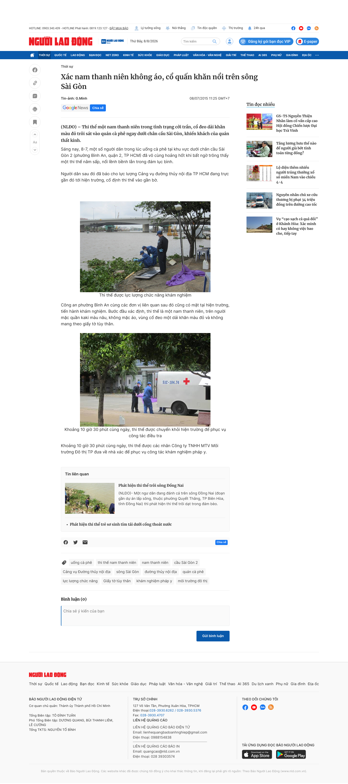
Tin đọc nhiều (260, 104)
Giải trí (231, 55)
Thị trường (232, 28)
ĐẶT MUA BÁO (118, 28)
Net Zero (112, 55)
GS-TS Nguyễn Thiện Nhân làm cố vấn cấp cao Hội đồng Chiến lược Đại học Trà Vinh (297, 123)
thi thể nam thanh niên (117, 562)
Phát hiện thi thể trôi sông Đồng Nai (151, 485)
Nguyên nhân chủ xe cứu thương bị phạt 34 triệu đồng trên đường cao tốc (297, 200)
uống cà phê (81, 562)
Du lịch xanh (263, 684)
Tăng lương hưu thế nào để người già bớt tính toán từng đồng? (296, 148)
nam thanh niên (155, 562)
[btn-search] (214, 41)
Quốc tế (60, 55)
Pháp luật (181, 55)
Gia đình (292, 55)
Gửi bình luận (213, 636)
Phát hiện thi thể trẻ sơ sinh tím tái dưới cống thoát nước (121, 524)
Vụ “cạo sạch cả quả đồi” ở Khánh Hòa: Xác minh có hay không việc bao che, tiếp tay (297, 226)
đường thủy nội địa (161, 571)
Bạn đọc (95, 55)
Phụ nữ (276, 55)
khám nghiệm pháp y (154, 581)
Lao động (78, 55)
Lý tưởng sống (147, 28)
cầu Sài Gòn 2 (186, 562)
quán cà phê (193, 571)
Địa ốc (307, 55)
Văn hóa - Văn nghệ (207, 55)
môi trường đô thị (192, 581)
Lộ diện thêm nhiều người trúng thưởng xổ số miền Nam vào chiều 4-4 (295, 174)
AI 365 (262, 55)
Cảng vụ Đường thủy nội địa (86, 571)
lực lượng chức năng (80, 581)
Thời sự (44, 55)
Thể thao (247, 55)
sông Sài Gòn (127, 571)
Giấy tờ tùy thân (117, 581)
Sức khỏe (145, 55)
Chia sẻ (97, 108)
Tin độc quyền (203, 28)
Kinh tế (128, 55)
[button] (35, 134)
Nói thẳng (175, 28)
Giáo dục (163, 55)
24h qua (256, 28)
